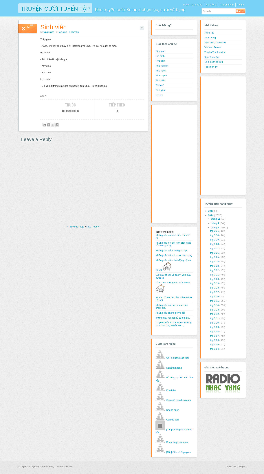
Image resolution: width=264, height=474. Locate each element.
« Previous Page (76, 226)
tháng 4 (215, 223)
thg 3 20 (214, 279)
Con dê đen (172, 419)
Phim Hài (209, 32)
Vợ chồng (211, 4)
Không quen (172, 410)
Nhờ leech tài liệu (213, 61)
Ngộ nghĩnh (161, 65)
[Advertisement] (170, 163)
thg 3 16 (214, 296)
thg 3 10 (214, 322)
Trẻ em (159, 95)
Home (240, 4)
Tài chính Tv (210, 66)
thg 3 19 (214, 283)
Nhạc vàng (210, 37)
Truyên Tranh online (214, 52)
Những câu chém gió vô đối (170, 312)
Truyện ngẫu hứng (192, 4)
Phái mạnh (161, 75)
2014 (211, 215)
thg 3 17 (214, 292)
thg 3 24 (214, 261)
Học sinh (63, 32)
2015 (211, 211)
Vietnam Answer (213, 47)
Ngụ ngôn (160, 70)
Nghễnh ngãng (174, 367)
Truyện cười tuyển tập (55, 8)
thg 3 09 (214, 327)
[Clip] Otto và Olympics (178, 452)
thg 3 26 (214, 252)
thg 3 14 (214, 305)
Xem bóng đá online (215, 42)
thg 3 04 (214, 349)
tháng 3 (215, 227)
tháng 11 (216, 218)
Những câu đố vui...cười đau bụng (173, 255)
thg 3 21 (214, 274)
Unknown (49, 32)
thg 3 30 (214, 235)
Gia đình (159, 56)
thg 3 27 (214, 248)
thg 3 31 (214, 230)
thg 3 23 (214, 265)
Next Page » (93, 226)
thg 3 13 (214, 309)
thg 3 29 (214, 239)
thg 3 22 (214, 270)
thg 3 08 (214, 331)
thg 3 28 (214, 244)
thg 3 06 (214, 340)
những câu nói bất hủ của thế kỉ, (172, 317)
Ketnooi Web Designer (235, 466)
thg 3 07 (214, 336)
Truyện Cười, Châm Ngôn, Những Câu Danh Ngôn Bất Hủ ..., (173, 324)
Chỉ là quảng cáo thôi (177, 358)
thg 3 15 (214, 301)
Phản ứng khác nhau (177, 442)
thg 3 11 (214, 318)
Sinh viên (53, 27)
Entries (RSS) (48, 466)
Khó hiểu (171, 390)
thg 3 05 (214, 344)
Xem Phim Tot (211, 57)
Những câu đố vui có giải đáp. (171, 250)
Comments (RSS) (64, 466)
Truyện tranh (227, 4)
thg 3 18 (214, 287)
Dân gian (160, 51)
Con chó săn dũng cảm (178, 400)
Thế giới (159, 85)
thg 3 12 (214, 314)
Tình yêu (160, 90)
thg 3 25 (214, 257)
